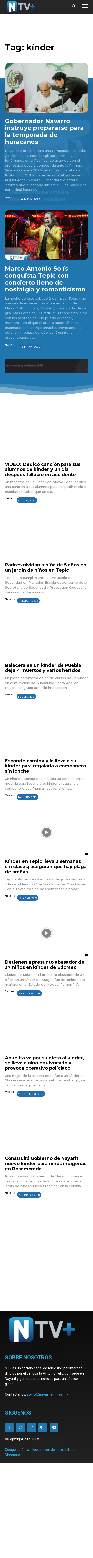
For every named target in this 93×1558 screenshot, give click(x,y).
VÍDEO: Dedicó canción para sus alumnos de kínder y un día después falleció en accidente (42, 469)
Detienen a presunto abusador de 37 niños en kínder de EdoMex (44, 964)
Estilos (10, 991)
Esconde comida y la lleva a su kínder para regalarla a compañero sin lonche (45, 766)
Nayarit (11, 197)
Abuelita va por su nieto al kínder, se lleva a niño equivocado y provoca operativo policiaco (44, 1063)
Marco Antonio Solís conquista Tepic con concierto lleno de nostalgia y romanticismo (45, 279)
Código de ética (17, 1450)
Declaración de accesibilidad (54, 1450)
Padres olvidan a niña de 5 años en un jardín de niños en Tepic (45, 567)
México (9, 498)
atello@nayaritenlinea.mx (47, 1394)
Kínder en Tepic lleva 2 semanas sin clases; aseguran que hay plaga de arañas (46, 866)
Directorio (12, 1455)
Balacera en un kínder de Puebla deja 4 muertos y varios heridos (43, 668)
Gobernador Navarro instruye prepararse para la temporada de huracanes (44, 131)
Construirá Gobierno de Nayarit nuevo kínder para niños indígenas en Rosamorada (45, 1163)
